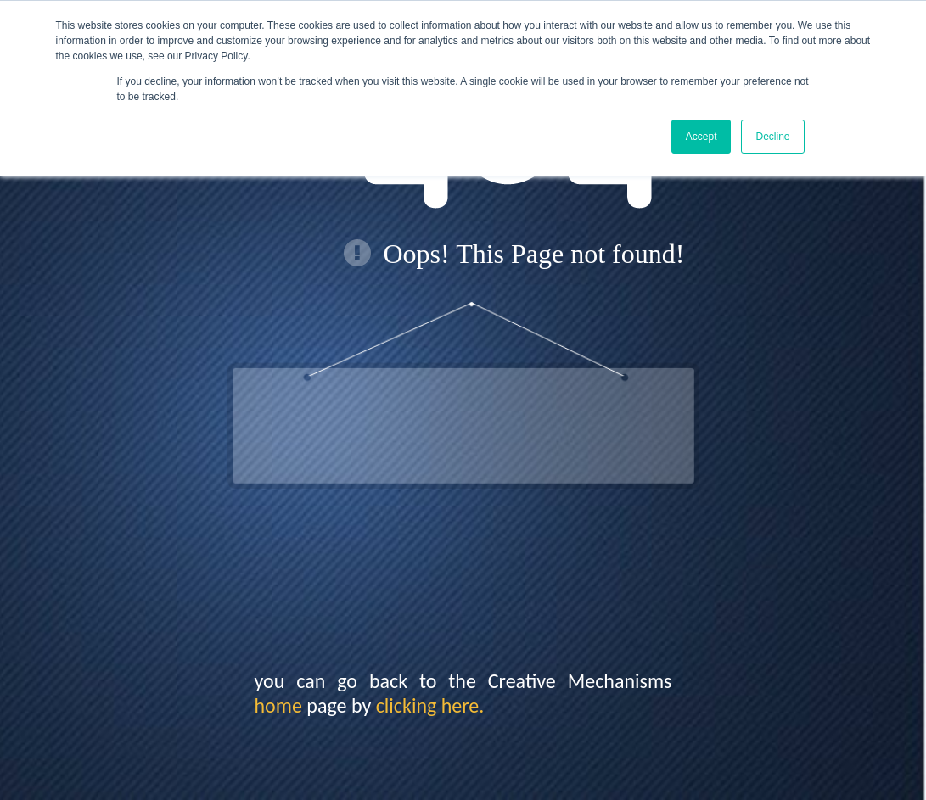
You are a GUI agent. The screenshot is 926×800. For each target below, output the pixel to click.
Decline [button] (772, 137)
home (278, 705)
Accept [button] (701, 137)
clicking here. (430, 705)
